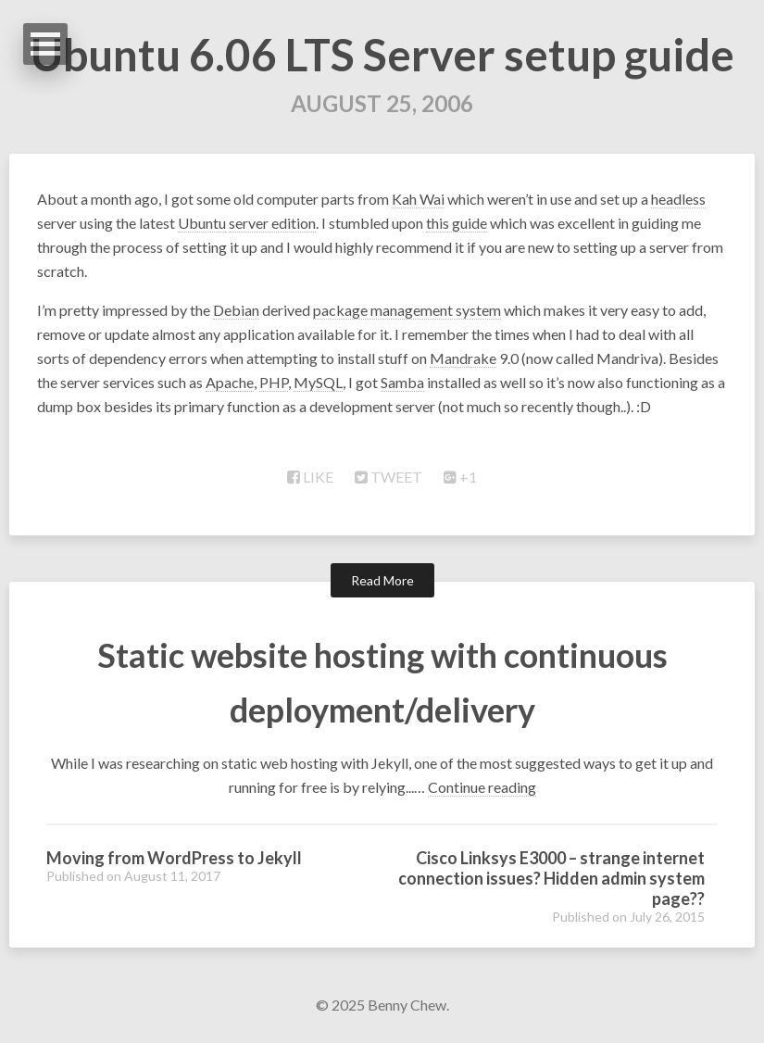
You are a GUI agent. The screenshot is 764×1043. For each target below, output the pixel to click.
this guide (456, 223)
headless (678, 198)
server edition (272, 223)
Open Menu (45, 44)
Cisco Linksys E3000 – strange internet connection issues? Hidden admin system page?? (551, 878)
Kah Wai (418, 198)
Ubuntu (202, 223)
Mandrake (463, 358)
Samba (402, 382)
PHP (273, 382)
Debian (236, 310)
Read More (382, 580)
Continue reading (482, 787)
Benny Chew (407, 1004)
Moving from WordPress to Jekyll (174, 858)
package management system (407, 310)
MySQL (318, 382)
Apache (230, 382)
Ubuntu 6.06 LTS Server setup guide (382, 54)
